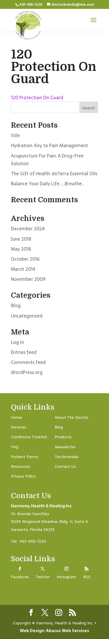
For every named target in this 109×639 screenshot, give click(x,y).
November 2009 (28, 279)
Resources (20, 466)
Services (18, 427)
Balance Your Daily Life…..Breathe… (48, 183)
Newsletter (65, 447)
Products (63, 437)
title (15, 135)
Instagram (66, 577)
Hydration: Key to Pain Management (49, 145)
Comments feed (28, 362)
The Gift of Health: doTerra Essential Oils (54, 173)
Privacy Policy (23, 476)
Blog (16, 305)
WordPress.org (27, 372)
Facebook (20, 577)
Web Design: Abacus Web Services (54, 631)
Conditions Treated (29, 437)
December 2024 (28, 228)
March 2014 (23, 269)
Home (16, 417)
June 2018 (21, 239)
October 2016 (25, 259)
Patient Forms (24, 456)
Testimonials (67, 456)
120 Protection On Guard (37, 97)
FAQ (15, 447)
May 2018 (21, 249)
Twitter (43, 577)
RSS (86, 577)
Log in (17, 342)
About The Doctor (72, 417)
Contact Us (65, 466)
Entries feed (24, 352)
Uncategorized (27, 316)
